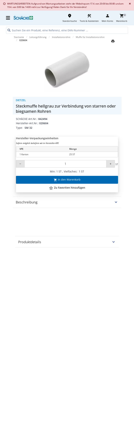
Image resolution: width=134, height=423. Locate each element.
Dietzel (21, 100)
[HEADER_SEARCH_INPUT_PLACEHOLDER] (67, 30)
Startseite (19, 37)
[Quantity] (65, 164)
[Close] (129, 4)
